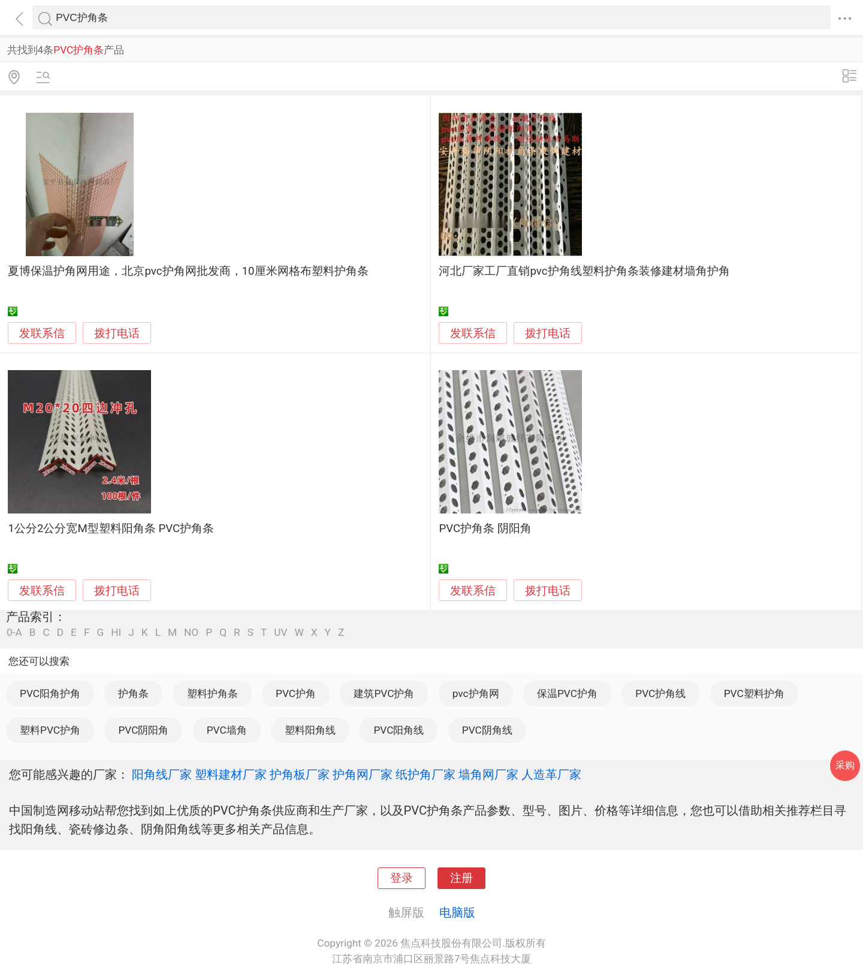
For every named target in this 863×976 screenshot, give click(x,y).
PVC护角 (296, 693)
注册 (461, 878)
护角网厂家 (363, 774)
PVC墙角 (227, 730)
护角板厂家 (300, 774)
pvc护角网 (475, 693)
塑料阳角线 (310, 730)
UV (280, 632)
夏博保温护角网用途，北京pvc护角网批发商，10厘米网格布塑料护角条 (188, 271)
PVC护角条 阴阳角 (485, 528)
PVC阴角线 (487, 730)
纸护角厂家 (425, 774)
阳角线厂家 (162, 774)
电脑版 (457, 912)
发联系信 (42, 333)
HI (116, 632)
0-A (14, 632)
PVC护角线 (660, 693)
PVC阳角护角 (50, 693)
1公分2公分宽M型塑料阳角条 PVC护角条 (111, 528)
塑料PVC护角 (50, 730)
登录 (401, 878)
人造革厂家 (551, 774)
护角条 (133, 693)
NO (191, 632)
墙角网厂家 (488, 774)
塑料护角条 (212, 693)
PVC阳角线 (398, 730)
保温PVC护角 (567, 693)
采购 (845, 765)
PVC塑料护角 (754, 693)
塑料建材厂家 (231, 774)
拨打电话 (117, 333)
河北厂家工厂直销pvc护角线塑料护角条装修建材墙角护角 (584, 271)
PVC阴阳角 (143, 730)
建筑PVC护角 (384, 693)
